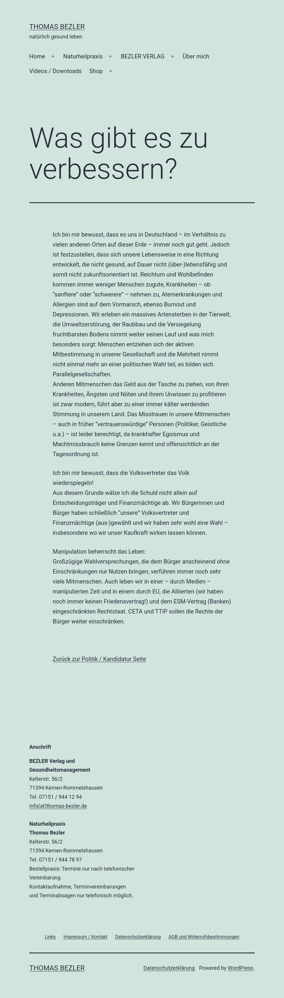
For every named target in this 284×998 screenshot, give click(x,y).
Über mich (196, 56)
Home (37, 56)
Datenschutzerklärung (169, 968)
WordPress (240, 968)
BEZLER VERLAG (143, 56)
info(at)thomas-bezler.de (58, 806)
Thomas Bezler (57, 27)
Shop (96, 71)
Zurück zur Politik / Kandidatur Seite (99, 658)
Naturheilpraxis (82, 56)
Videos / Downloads (55, 71)
